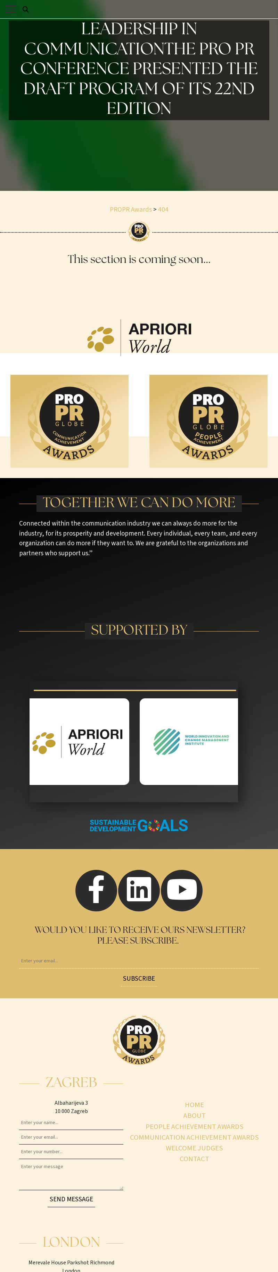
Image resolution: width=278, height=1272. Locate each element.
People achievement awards (195, 1127)
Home (194, 1105)
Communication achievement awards (194, 1137)
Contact (194, 1159)
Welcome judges (194, 1148)
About (194, 1116)
